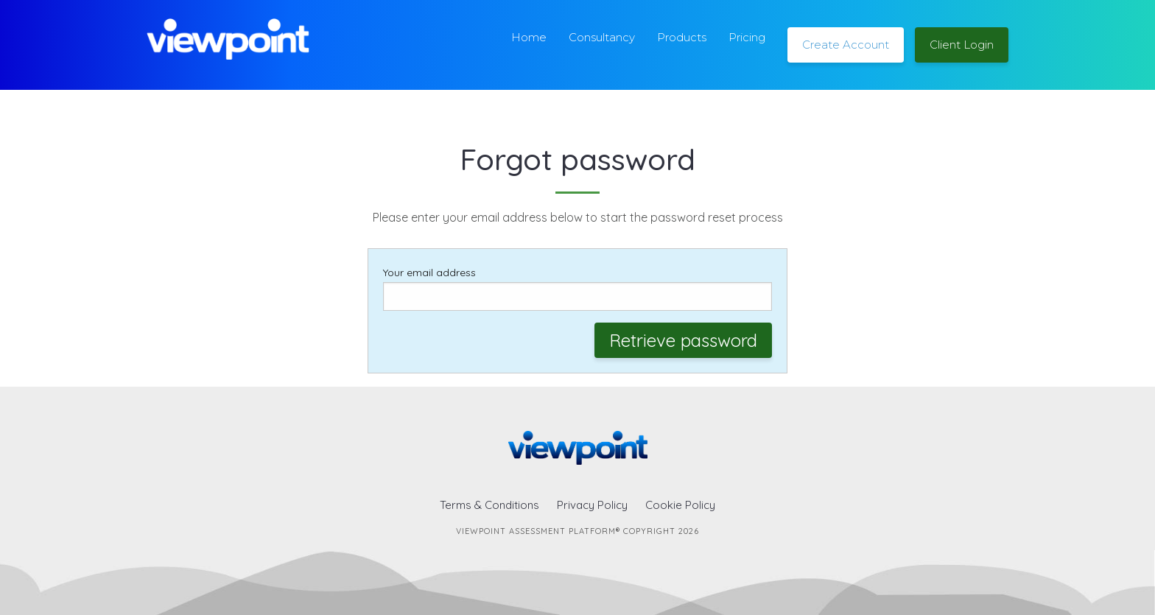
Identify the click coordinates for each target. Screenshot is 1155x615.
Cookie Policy (680, 505)
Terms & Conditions (489, 505)
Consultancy (602, 37)
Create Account (845, 45)
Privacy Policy (592, 505)
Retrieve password (683, 340)
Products (681, 37)
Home (529, 37)
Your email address (577, 288)
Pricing (747, 37)
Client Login (962, 45)
